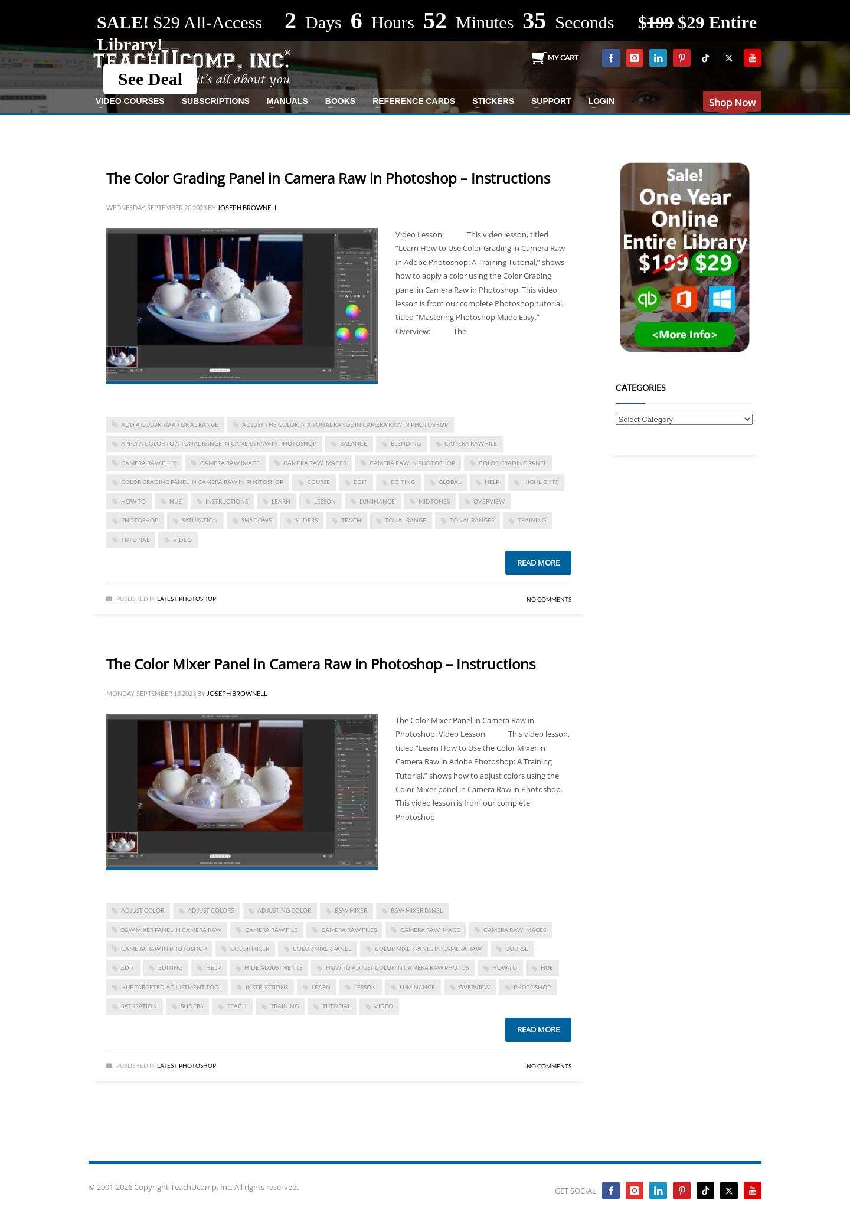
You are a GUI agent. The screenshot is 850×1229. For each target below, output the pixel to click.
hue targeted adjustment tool (171, 987)
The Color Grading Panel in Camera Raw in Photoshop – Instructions (328, 178)
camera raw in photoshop (412, 462)
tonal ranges (472, 520)
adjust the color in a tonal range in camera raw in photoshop (345, 424)
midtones (434, 501)
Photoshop (197, 598)
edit (360, 481)
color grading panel (513, 462)
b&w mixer (351, 910)
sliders (306, 520)
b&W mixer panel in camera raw (171, 929)
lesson (325, 501)
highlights (540, 481)
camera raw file (470, 443)
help (492, 481)
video (182, 539)
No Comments (549, 599)
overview (489, 501)
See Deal (150, 79)
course (318, 481)
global (450, 481)
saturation (200, 520)
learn (281, 501)
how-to (133, 501)
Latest (166, 598)
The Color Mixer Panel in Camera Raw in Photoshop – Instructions (320, 664)
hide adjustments (273, 967)
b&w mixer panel (417, 910)
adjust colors (211, 910)
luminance (377, 501)
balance (353, 443)
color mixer (249, 948)
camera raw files (148, 462)
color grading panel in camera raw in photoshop (202, 481)
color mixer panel (322, 948)
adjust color (142, 910)
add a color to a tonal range (169, 424)
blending (406, 443)
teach (351, 520)
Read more (538, 562)
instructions (226, 501)
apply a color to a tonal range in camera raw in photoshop (218, 443)
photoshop (139, 520)
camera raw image (230, 462)
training (532, 520)
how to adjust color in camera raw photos (397, 967)
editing (403, 481)
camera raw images (314, 462)
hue (175, 501)
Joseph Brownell (247, 207)
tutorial (135, 539)
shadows (256, 520)
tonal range (405, 520)
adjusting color (284, 910)
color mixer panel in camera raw (428, 948)
